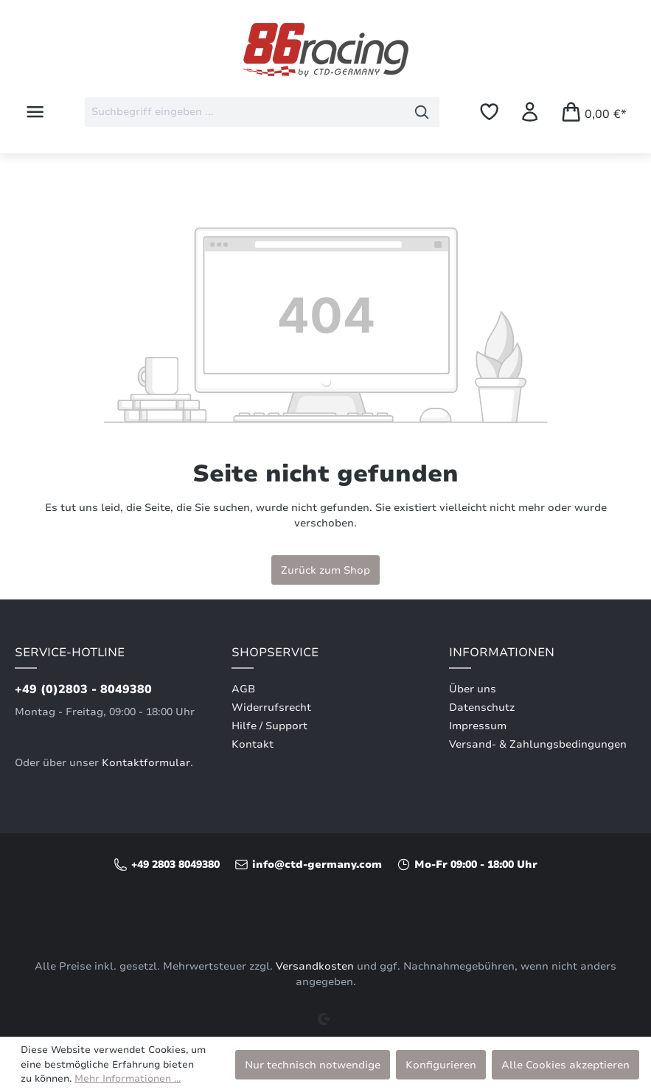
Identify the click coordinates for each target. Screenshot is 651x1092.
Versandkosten (315, 966)
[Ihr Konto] (529, 111)
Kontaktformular (146, 763)
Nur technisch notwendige (312, 1064)
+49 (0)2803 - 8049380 (83, 689)
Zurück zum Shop (325, 570)
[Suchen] (422, 112)
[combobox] (245, 112)
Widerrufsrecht (271, 707)
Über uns (472, 689)
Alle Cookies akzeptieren (565, 1064)
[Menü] (35, 111)
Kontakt (252, 744)
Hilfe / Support (269, 726)
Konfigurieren (440, 1064)
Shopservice (274, 652)
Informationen (501, 652)
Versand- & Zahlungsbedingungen (538, 744)
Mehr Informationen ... (127, 1078)
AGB (243, 689)
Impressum (477, 726)
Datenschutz (482, 707)
